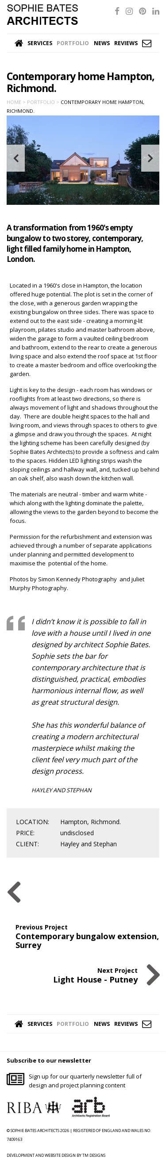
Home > (16, 102)
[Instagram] (129, 10)
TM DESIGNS (93, 1155)
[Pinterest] (142, 10)
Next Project (95, 975)
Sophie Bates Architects (42, 14)
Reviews (126, 43)
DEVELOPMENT (21, 1155)
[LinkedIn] (155, 10)
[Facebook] (117, 10)
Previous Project (87, 936)
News (102, 43)
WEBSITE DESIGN (60, 1155)
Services (39, 43)
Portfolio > (43, 102)
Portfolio (73, 43)
